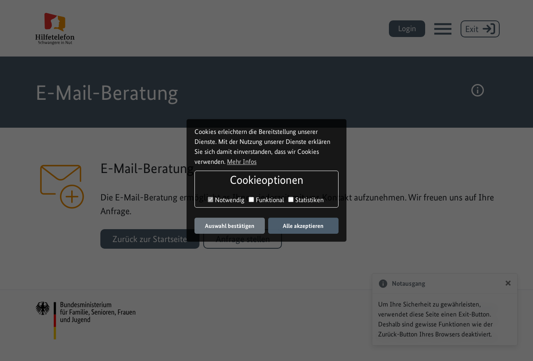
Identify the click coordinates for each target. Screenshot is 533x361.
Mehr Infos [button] (242, 162)
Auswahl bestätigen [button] (229, 226)
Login (407, 28)
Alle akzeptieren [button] (303, 226)
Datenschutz (448, 306)
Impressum (407, 306)
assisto (488, 336)
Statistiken (306, 200)
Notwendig (226, 200)
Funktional (266, 200)
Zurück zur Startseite (149, 239)
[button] (478, 92)
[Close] (508, 282)
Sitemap (485, 306)
